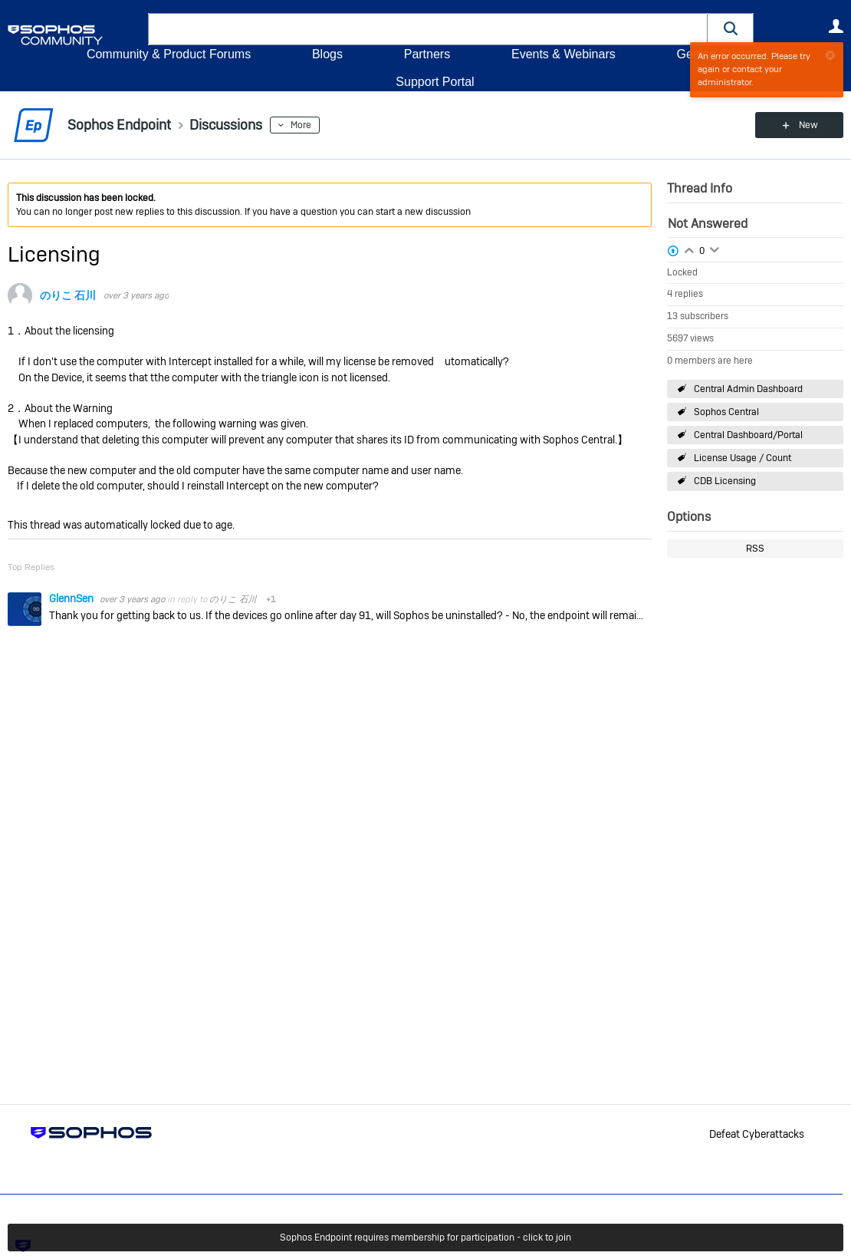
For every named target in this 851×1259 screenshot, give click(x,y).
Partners (427, 54)
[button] (731, 28)
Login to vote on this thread (689, 248)
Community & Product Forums (169, 54)
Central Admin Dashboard (748, 389)
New (808, 125)
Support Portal (435, 81)
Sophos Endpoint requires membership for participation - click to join (425, 1237)
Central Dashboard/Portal (748, 435)
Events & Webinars (563, 54)
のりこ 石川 (68, 295)
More (301, 125)
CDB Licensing (725, 481)
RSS (755, 548)
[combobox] (428, 29)
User (835, 26)
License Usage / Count (742, 458)
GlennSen (72, 598)
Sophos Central (726, 412)
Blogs (327, 54)
